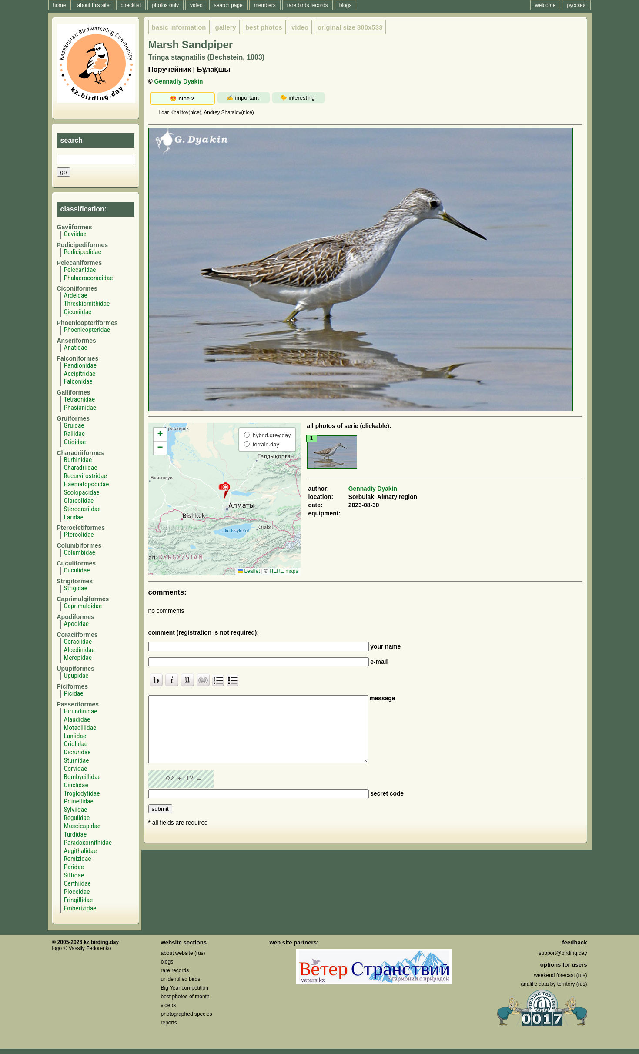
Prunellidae (79, 801)
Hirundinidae (80, 711)
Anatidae (75, 347)
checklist (131, 5)
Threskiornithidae (87, 304)
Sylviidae (75, 809)
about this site (93, 5)
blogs (345, 5)
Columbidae (79, 552)
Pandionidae (80, 365)
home (59, 5)
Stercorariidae (82, 509)
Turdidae (75, 834)
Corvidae (75, 769)
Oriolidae (75, 744)
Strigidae (75, 588)
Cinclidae (76, 785)
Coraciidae (78, 642)
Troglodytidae (82, 793)
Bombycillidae (82, 777)
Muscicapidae (82, 826)
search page (228, 5)
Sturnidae (76, 760)
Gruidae (74, 425)
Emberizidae (80, 908)
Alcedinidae (79, 650)
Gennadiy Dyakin (178, 81)
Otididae (75, 442)
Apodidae (76, 624)
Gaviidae (75, 234)
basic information (179, 27)
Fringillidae (78, 900)
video (196, 5)
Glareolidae (79, 501)
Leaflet (249, 571)
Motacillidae (80, 728)
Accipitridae (80, 374)
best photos (263, 27)
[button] (224, 490)
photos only (165, 5)
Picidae (74, 693)
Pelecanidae (80, 270)
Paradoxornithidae (88, 843)
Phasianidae (80, 408)
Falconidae (78, 381)
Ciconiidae (78, 312)
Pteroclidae (79, 535)
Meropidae (78, 658)
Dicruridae (77, 752)
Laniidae (75, 736)
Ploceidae (77, 892)
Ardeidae (75, 295)
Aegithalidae (80, 851)
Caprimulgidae (83, 606)
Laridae (74, 517)
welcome (545, 5)
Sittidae (74, 875)
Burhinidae (78, 460)
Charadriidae (80, 468)
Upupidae (76, 675)
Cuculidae (77, 570)
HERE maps (283, 571)
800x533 (350, 27)
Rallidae (74, 434)
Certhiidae (77, 883)
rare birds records (307, 5)
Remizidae (77, 859)
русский (576, 5)
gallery (225, 27)
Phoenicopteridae (87, 330)
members (265, 5)
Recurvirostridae (85, 476)
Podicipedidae (82, 252)
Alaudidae (77, 719)
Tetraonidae (79, 399)
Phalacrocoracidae (88, 278)
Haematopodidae (86, 484)
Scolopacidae (82, 492)
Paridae (74, 867)
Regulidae (77, 818)
